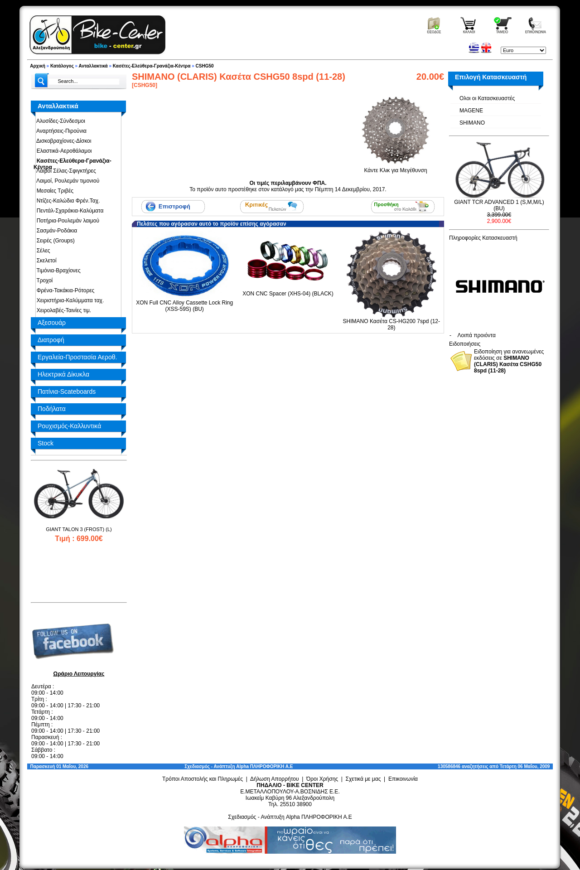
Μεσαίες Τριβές (53, 191)
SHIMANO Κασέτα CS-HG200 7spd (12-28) (391, 324)
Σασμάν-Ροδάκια (55, 230)
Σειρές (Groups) (54, 240)
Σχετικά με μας (363, 779)
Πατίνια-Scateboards (67, 391)
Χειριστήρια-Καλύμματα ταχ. (69, 300)
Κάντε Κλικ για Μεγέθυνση (395, 167)
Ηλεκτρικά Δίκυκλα (63, 374)
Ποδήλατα (52, 408)
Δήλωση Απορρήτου (274, 779)
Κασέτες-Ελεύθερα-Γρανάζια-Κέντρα (152, 65)
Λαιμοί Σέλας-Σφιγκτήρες (65, 171)
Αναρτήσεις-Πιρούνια (60, 131)
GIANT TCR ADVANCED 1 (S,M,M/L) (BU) (499, 205)
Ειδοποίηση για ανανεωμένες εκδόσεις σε (509, 361)
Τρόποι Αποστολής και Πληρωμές (202, 779)
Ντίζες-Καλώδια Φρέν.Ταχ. (67, 201)
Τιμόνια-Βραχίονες (57, 270)
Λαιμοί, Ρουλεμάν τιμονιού (66, 181)
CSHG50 (205, 65)
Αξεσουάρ (52, 322)
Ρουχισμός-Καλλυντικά (69, 426)
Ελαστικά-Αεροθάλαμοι (63, 151)
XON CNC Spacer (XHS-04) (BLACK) (288, 293)
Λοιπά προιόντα (477, 335)
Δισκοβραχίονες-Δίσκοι (62, 141)
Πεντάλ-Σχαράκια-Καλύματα (68, 211)
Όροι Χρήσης (322, 779)
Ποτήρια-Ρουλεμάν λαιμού (66, 221)
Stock (45, 443)
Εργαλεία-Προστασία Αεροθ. (77, 357)
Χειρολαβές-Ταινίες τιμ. (62, 310)
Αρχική (37, 65)
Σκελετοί (45, 260)
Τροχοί (43, 280)
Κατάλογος (62, 65)
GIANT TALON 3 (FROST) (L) (78, 529)
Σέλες (42, 250)
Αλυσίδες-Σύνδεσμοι (59, 121)
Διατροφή (51, 339)
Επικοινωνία (403, 779)
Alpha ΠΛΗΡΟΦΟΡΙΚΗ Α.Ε (264, 766)
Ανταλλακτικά (93, 65)
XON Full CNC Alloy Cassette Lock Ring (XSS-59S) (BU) (184, 306)
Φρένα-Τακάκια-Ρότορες (64, 290)
